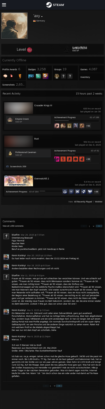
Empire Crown (22, 119)
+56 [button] (88, 125)
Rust (36, 138)
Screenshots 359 (18, 166)
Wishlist (98, 201)
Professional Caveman (25, 152)
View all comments (13, 226)
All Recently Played (83, 201)
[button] (24, 49)
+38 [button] (88, 159)
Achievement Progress (65, 117)
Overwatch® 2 (41, 178)
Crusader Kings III (43, 105)
